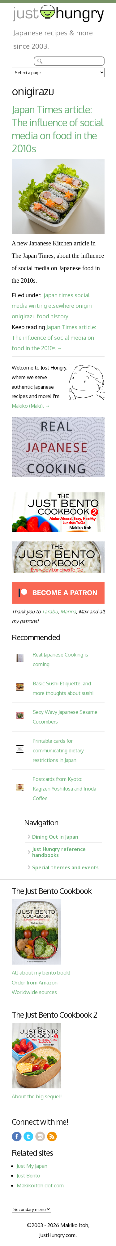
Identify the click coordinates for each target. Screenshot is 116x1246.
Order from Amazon (35, 982)
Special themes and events (65, 867)
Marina (68, 611)
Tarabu (50, 611)
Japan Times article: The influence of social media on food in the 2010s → (54, 338)
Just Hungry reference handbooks (59, 852)
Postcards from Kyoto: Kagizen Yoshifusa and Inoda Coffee (64, 788)
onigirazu (24, 316)
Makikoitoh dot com (40, 1185)
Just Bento (28, 1175)
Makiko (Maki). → (31, 405)
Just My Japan (32, 1166)
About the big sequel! (37, 1096)
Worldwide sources (34, 992)
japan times (58, 295)
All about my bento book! (41, 972)
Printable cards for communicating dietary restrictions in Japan (58, 750)
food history (52, 316)
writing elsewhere (51, 305)
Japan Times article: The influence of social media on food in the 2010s (57, 129)
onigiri (83, 305)
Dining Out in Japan (55, 836)
